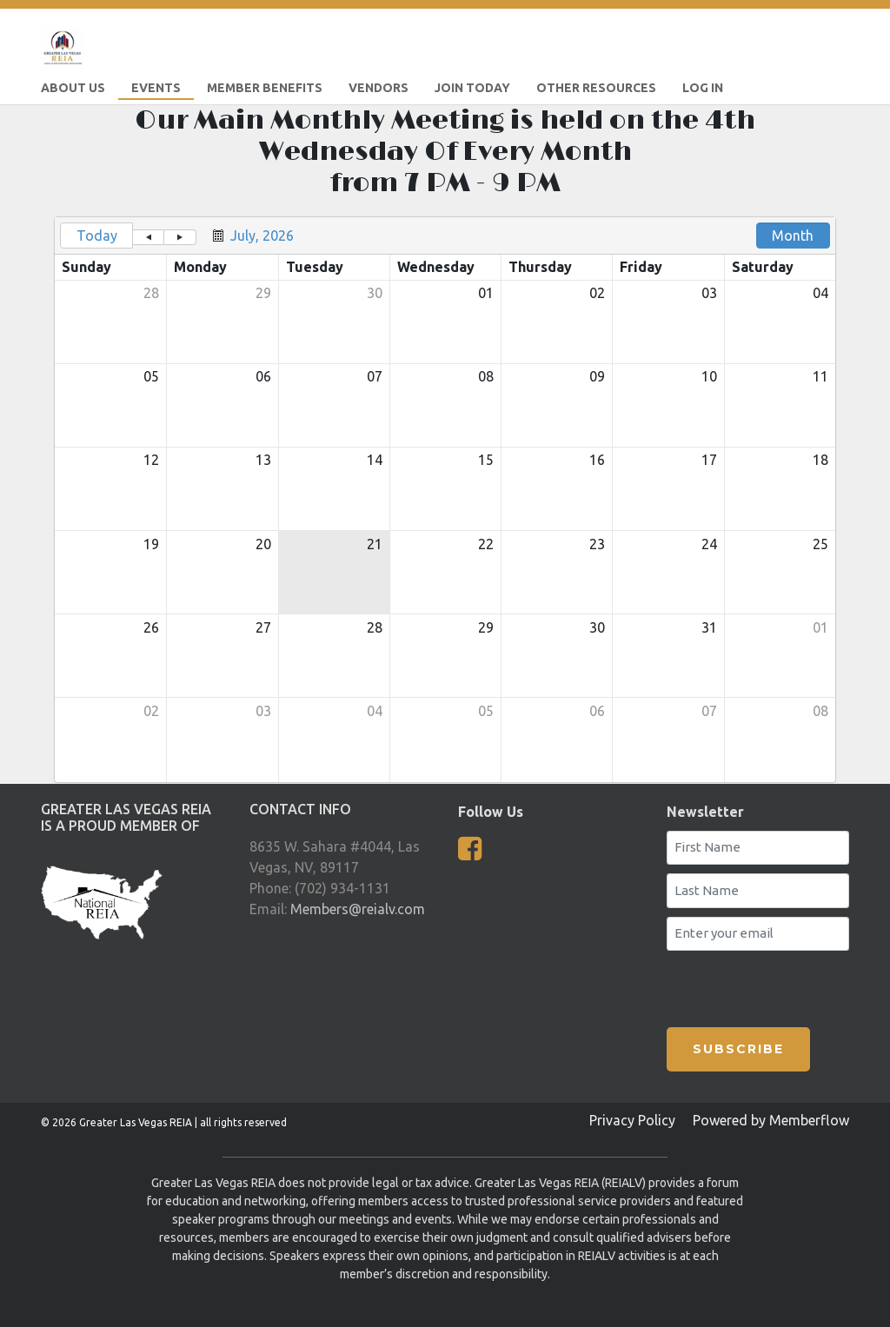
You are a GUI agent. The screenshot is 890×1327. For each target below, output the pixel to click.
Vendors (378, 88)
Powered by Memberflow (771, 1120)
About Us (73, 88)
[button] (148, 237)
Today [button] (96, 235)
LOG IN (702, 88)
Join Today (472, 88)
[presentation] (768, 985)
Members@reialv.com (357, 909)
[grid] (445, 499)
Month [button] (793, 235)
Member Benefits (264, 88)
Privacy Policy (632, 1120)
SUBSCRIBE (738, 1049)
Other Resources (596, 88)
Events (156, 88)
